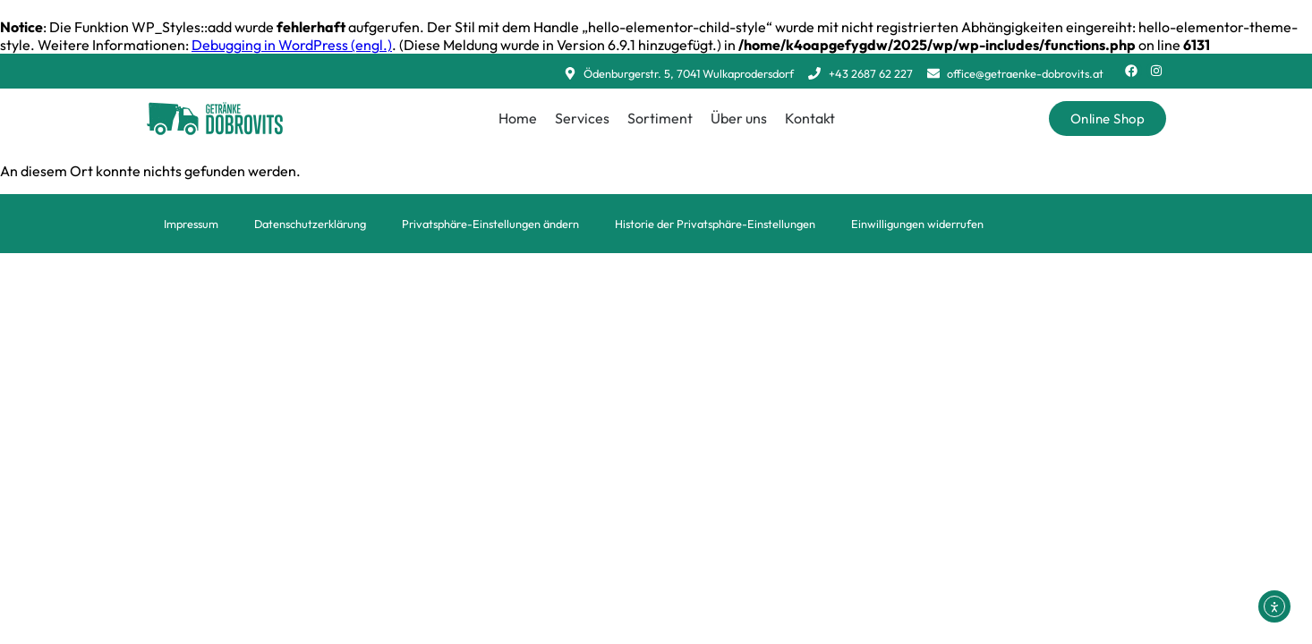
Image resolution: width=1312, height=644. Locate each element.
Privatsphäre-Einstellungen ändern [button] (490, 223)
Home (517, 118)
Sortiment (660, 118)
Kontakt (810, 118)
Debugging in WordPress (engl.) (292, 45)
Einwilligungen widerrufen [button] (917, 223)
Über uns (739, 118)
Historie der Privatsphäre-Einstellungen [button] (715, 223)
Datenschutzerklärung (310, 223)
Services (582, 118)
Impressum (191, 223)
